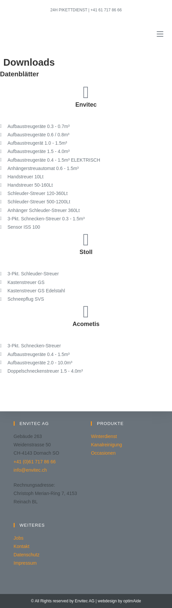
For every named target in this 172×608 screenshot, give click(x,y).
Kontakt (21, 546)
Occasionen (103, 453)
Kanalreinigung (106, 444)
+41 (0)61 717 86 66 (35, 461)
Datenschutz (27, 554)
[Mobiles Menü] (160, 34)
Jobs (19, 538)
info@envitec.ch (30, 470)
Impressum (25, 563)
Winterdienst (104, 436)
